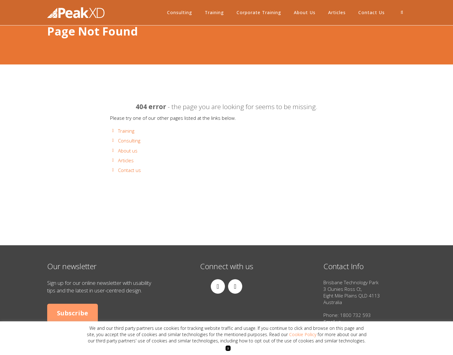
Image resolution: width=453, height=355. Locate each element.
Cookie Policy (302, 334)
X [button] (228, 348)
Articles (337, 12)
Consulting (179, 12)
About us (127, 150)
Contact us (129, 170)
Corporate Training (259, 12)
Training (214, 12)
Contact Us (371, 12)
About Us (305, 12)
